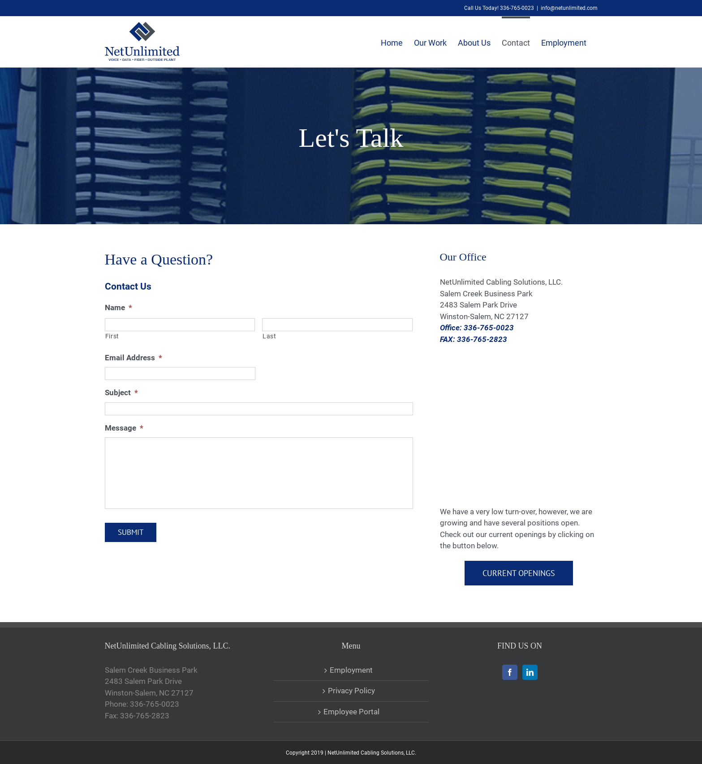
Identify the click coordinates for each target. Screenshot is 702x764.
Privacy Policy (351, 690)
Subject (121, 392)
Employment (351, 670)
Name (118, 307)
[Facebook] (509, 672)
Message (124, 427)
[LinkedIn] (530, 672)
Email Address (133, 357)
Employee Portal (351, 711)
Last (269, 336)
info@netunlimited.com (569, 8)
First (112, 336)
